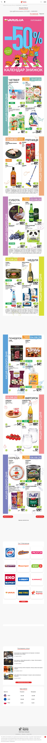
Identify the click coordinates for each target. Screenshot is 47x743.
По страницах (34, 13)
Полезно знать (29, 734)
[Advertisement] (23, 531)
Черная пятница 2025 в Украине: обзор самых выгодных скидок (28, 668)
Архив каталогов (23, 520)
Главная (4, 5)
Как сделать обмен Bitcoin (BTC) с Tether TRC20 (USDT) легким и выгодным (27, 661)
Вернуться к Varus (8, 516)
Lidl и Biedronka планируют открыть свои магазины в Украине (27, 675)
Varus (14, 5)
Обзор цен (23, 734)
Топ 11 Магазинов (23, 543)
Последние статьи (23, 648)
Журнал (41, 13)
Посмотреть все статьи (23, 682)
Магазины (10, 5)
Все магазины (40, 516)
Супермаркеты (18, 734)
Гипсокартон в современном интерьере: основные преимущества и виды (27, 653)
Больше (23, 601)
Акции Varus (23, 8)
